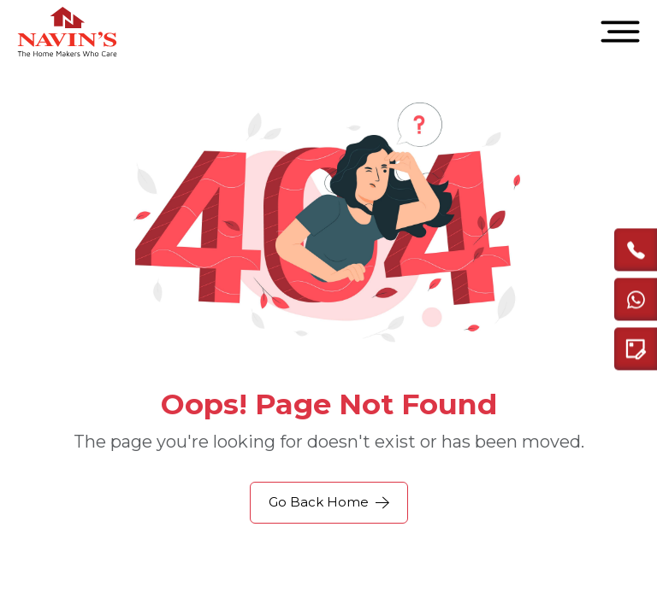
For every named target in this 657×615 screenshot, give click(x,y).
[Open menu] (620, 31)
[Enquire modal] (635, 348)
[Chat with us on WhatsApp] (635, 299)
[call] (635, 249)
